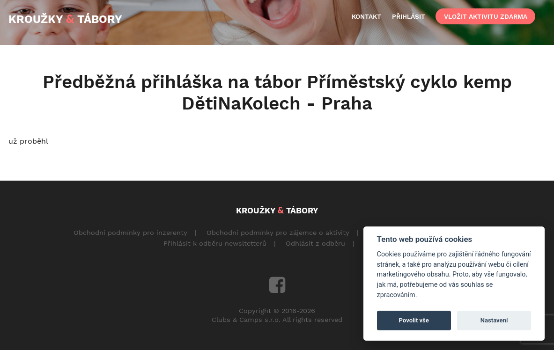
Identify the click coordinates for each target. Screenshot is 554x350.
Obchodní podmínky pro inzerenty (130, 232)
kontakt (366, 16)
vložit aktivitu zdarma (485, 16)
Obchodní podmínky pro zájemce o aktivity (278, 232)
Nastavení (494, 320)
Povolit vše (414, 320)
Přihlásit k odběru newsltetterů (214, 243)
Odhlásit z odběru (315, 243)
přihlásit (408, 16)
